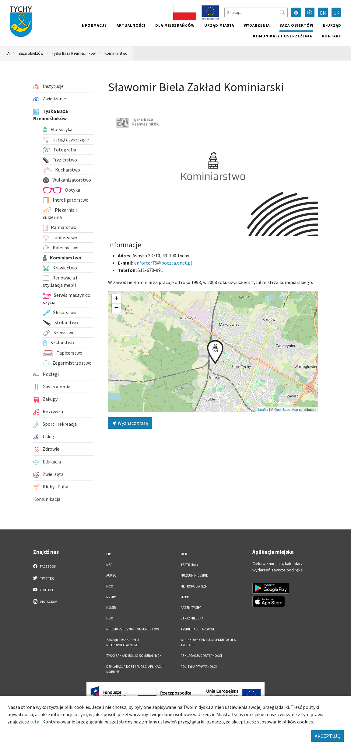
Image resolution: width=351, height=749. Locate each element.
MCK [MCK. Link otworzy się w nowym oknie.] (184, 554)
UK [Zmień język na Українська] (336, 13)
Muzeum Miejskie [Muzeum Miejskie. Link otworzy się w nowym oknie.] (194, 575)
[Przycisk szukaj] (282, 12)
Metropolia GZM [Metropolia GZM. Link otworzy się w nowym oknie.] (194, 586)
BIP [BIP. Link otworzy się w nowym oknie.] (108, 554)
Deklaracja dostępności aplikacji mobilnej (134, 669)
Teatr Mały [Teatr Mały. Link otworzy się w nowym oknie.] (189, 565)
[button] (215, 352)
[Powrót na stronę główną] (8, 53)
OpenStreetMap (286, 409)
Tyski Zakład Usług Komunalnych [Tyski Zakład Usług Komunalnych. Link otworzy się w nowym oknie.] (134, 656)
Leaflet (263, 409)
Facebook (45, 566)
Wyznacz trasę (130, 423)
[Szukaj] (256, 12)
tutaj (35, 722)
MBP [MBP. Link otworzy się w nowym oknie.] (109, 565)
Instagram (45, 601)
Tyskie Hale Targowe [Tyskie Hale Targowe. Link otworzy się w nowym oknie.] (198, 629)
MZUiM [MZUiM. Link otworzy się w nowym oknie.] (111, 597)
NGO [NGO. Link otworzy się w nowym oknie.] (109, 618)
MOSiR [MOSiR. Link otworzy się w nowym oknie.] (111, 607)
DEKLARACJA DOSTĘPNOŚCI (201, 656)
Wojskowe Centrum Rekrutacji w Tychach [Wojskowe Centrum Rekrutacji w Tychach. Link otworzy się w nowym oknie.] (208, 642)
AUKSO (111, 575)
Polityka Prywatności (199, 666)
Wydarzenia (257, 25)
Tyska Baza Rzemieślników (74, 53)
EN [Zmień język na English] (323, 13)
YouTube (43, 589)
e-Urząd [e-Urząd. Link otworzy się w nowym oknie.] (332, 25)
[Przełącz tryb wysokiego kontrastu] (296, 12)
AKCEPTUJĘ (327, 736)
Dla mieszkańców (175, 25)
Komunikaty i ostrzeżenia (282, 35)
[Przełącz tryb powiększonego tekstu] (309, 12)
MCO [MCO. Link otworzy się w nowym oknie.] (109, 586)
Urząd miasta (219, 25)
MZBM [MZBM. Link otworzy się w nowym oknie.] (185, 597)
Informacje (93, 25)
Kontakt (331, 35)
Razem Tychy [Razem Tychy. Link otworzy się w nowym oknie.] (191, 607)
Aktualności (131, 25)
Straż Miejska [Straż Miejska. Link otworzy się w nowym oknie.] (192, 618)
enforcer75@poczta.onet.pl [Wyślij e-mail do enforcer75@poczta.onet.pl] (163, 263)
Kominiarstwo (116, 53)
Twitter (43, 578)
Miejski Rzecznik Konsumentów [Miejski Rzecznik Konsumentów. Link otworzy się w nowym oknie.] (132, 629)
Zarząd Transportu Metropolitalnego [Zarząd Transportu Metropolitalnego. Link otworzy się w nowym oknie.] (122, 642)
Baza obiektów (296, 25)
